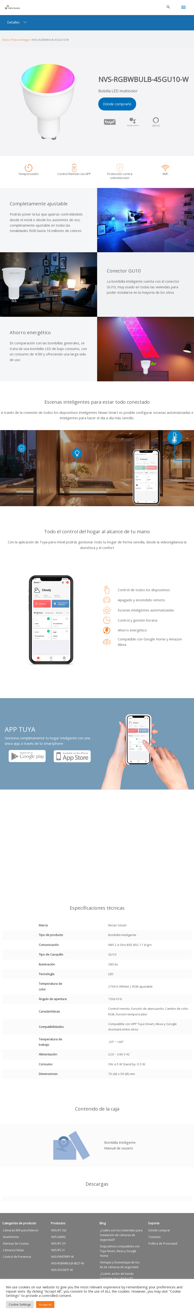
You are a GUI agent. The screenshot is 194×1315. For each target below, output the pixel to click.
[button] (168, 6)
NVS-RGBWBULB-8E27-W (67, 1266)
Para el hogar (21, 38)
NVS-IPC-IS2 (58, 1233)
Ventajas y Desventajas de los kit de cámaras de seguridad (119, 1267)
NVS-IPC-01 (58, 1246)
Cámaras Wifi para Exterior (21, 1233)
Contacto (154, 1239)
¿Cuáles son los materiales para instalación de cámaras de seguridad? (121, 1237)
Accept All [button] (45, 1304)
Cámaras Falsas (13, 1252)
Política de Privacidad (162, 1246)
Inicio (5, 38)
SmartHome (11, 1239)
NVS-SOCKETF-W (62, 1272)
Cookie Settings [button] (20, 1304)
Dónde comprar (159, 1233)
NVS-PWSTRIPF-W (62, 1259)
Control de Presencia (17, 1259)
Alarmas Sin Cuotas (16, 1246)
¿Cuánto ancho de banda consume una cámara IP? (117, 1278)
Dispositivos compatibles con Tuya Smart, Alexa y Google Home (120, 1253)
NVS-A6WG (58, 1239)
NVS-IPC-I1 (58, 1252)
